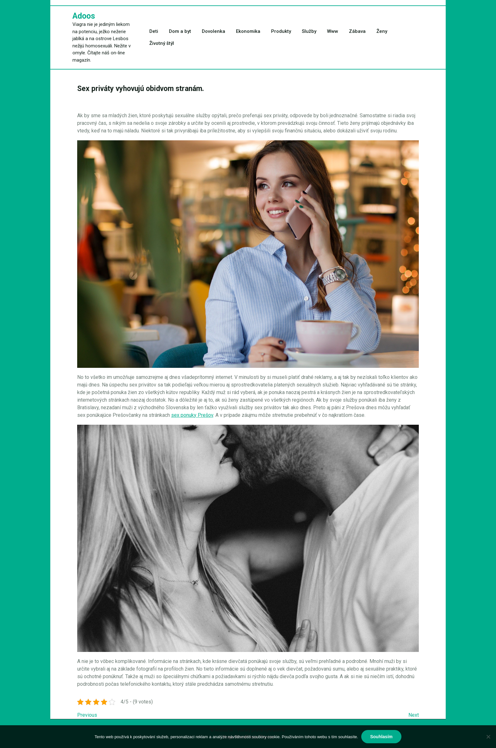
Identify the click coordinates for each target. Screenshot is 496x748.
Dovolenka (213, 31)
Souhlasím (381, 736)
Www (332, 31)
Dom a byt (180, 31)
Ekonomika (248, 31)
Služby (309, 31)
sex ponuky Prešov (192, 415)
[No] (488, 736)
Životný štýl (161, 43)
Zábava (357, 31)
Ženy (381, 31)
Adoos (83, 16)
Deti (153, 31)
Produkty (281, 31)
